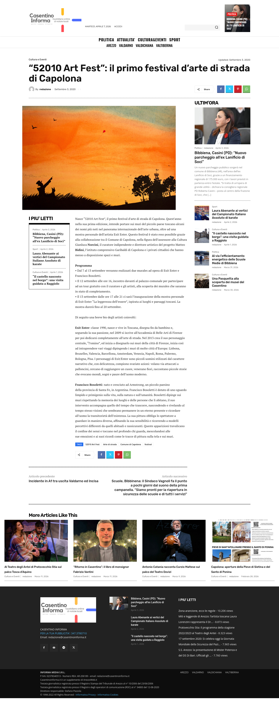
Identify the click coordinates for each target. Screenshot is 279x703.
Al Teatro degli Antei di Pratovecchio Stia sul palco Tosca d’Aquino (31, 571)
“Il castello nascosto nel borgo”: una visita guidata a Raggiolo (48, 280)
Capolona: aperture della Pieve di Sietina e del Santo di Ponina (241, 569)
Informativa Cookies (108, 699)
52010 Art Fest (92, 444)
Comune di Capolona (130, 444)
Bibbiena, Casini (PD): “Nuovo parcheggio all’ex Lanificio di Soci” (237, 23)
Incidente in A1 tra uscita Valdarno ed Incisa (64, 481)
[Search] (216, 28)
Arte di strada (110, 444)
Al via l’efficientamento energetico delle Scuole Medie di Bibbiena (229, 259)
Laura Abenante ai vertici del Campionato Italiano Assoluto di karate (49, 258)
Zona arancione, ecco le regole (197, 615)
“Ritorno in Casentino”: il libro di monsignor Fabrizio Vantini (104, 569)
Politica (232, 14)
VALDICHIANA (214, 677)
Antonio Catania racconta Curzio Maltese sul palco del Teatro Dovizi (169, 571)
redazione (45, 89)
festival (148, 444)
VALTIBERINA (232, 677)
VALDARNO (198, 677)
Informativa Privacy (86, 699)
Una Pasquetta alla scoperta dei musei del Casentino (228, 282)
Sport (35, 249)
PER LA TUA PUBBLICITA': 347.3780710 (63, 638)
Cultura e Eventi (38, 59)
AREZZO (184, 677)
